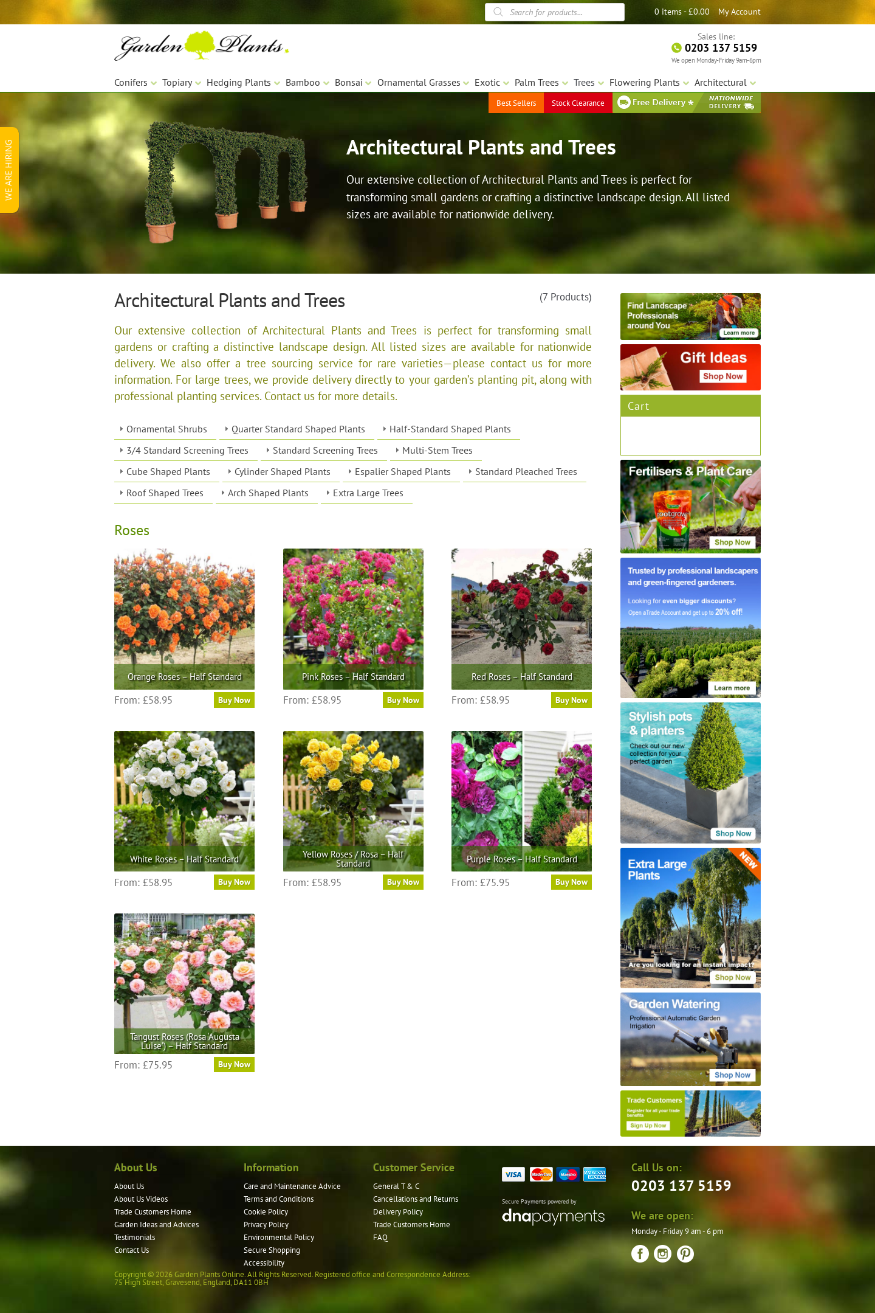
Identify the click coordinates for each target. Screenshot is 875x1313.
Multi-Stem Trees (437, 450)
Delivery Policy (398, 1212)
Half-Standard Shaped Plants (450, 429)
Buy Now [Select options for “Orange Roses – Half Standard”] (234, 700)
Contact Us (131, 1250)
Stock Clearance (578, 103)
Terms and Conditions (279, 1199)
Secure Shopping (272, 1250)
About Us (129, 1186)
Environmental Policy (279, 1237)
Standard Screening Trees (325, 450)
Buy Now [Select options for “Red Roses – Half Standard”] (571, 700)
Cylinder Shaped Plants (283, 471)
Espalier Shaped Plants (403, 471)
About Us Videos (141, 1199)
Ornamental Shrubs (166, 429)
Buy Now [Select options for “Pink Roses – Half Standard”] (403, 700)
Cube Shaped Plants (168, 471)
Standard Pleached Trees (526, 471)
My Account (739, 11)
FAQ (380, 1237)
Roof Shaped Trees (165, 493)
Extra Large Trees (368, 493)
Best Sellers (516, 103)
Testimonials (134, 1237)
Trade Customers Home (152, 1212)
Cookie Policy (266, 1212)
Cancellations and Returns (415, 1199)
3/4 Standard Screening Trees (187, 450)
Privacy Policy (266, 1224)
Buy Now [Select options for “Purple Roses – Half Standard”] (571, 881)
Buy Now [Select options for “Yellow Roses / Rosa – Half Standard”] (403, 881)
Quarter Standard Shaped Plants (298, 429)
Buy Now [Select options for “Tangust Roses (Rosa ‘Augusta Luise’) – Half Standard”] (234, 1064)
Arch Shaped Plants (268, 493)
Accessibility (264, 1263)
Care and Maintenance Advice (292, 1186)
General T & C (396, 1186)
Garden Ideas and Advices (156, 1224)
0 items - (682, 11)
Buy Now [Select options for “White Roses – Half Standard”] (234, 881)
